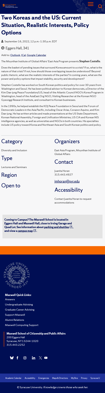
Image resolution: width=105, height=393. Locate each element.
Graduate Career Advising (19, 309)
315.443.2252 (16, 344)
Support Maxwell (15, 314)
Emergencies (43, 378)
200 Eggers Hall (16, 337)
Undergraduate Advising (19, 304)
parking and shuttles (56, 227)
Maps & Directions (60, 378)
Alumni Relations (14, 320)
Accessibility (30, 378)
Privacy (84, 378)
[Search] (100, 7)
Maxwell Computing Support (21, 325)
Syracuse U (95, 378)
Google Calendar (36, 55)
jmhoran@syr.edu (67, 181)
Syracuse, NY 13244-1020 (22, 341)
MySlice (74, 378)
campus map (25, 231)
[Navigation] (90, 6)
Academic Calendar (13, 378)
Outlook (15, 55)
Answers (10, 299)
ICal (23, 55)
